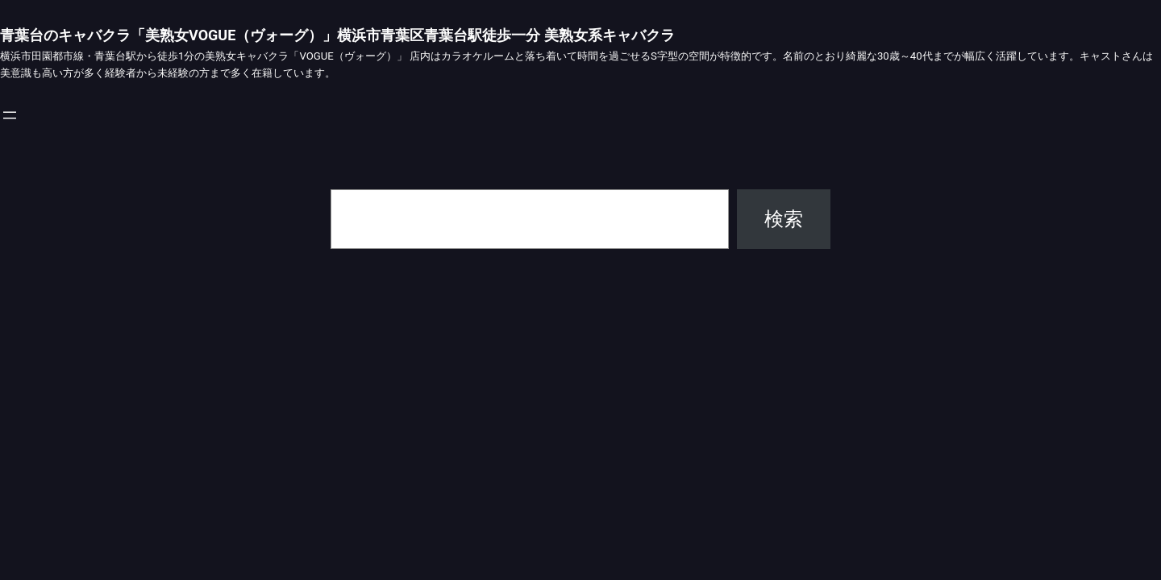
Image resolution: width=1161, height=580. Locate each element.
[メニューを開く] (9, 115)
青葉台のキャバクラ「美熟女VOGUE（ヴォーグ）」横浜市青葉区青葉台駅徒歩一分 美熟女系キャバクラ (337, 35)
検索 (783, 219)
